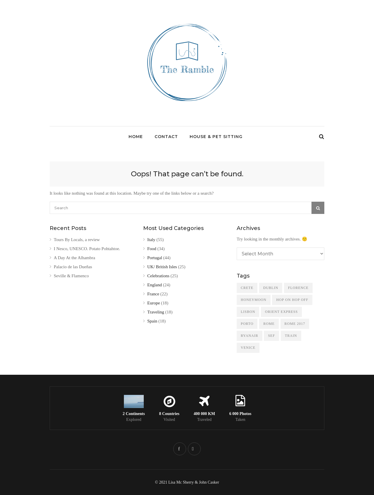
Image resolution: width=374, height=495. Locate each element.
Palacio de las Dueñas (73, 266)
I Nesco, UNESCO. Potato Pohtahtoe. (87, 248)
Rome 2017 (295, 324)
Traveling (155, 312)
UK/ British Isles (162, 266)
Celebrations (158, 275)
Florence (298, 288)
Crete (247, 288)
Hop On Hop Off (292, 300)
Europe (153, 303)
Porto (247, 324)
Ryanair (249, 336)
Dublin (270, 288)
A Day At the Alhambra (74, 257)
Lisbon (248, 312)
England (154, 285)
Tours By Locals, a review (77, 239)
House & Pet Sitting (216, 136)
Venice (248, 348)
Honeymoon (253, 300)
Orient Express (281, 312)
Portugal (154, 257)
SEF (271, 336)
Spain (152, 321)
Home (136, 136)
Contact (166, 136)
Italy (151, 239)
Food (151, 248)
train (291, 336)
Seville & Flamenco (71, 275)
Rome (269, 324)
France (153, 294)
